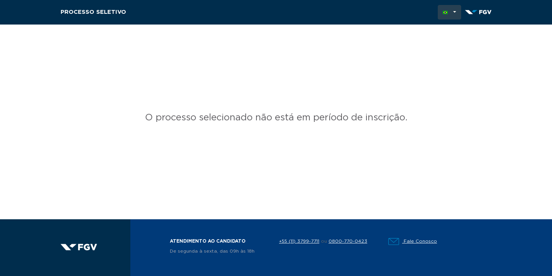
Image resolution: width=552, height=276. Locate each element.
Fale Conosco (412, 241)
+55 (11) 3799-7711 (299, 241)
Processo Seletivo (93, 12)
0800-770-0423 (348, 241)
